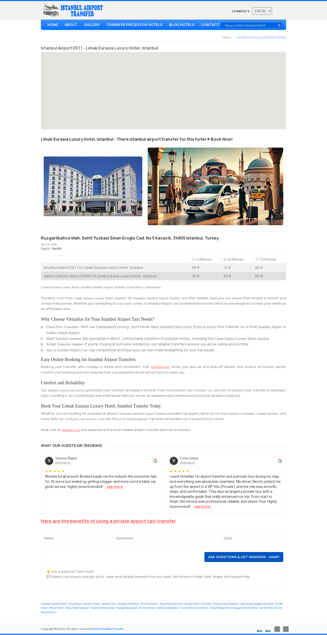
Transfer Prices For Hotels (134, 24)
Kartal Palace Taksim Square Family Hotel (234, 607)
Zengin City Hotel (128, 603)
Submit (279, 25)
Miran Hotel (56, 607)
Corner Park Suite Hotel (194, 607)
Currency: (241, 11)
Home (53, 24)
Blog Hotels (181, 24)
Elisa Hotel (75, 603)
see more (115, 487)
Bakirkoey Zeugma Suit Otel (257, 603)
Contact (210, 24)
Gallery (92, 24)
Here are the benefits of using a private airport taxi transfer (108, 521)
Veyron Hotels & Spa (102, 607)
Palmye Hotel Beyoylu (226, 603)
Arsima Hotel (147, 607)
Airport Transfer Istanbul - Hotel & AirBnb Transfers (73, 10)
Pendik (56, 248)
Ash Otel (206, 603)
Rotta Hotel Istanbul (77, 607)
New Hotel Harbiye (171, 603)
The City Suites (149, 603)
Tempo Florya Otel (126, 607)
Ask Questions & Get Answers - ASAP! (243, 557)
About (71, 24)
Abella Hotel (191, 603)
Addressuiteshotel (167, 607)
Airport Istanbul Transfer (107, 629)
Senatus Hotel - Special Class (99, 603)
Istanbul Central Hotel (54, 603)
